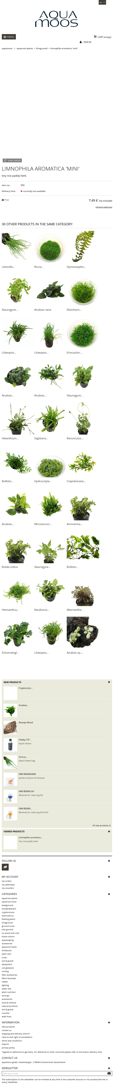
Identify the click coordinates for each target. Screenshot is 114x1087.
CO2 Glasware (8, 967)
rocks (4, 957)
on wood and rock (10, 933)
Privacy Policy (8, 1047)
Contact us (6, 1030)
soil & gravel (7, 960)
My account (10, 876)
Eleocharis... (74, 309)
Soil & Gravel (7, 1009)
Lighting (5, 985)
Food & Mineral (9, 1002)
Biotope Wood (26, 722)
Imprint (5, 1044)
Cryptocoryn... (26, 688)
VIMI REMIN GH (26, 791)
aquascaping (8, 940)
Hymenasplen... (76, 267)
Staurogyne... (10, 309)
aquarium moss (9, 901)
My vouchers (8, 888)
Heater (5, 981)
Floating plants (8, 919)
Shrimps (5, 995)
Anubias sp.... (75, 652)
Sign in (87, 42)
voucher (6, 1013)
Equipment (7, 964)
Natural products (10, 1006)
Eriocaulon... (74, 352)
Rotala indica (10, 567)
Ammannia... (74, 524)
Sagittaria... (41, 438)
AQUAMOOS (7, 48)
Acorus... (23, 756)
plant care (6, 953)
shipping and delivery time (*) (16, 1033)
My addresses (8, 884)
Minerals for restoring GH (31, 795)
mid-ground (7, 929)
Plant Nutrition (9, 992)
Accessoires (7, 999)
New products (12, 682)
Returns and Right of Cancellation (17, 1037)
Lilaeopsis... (9, 352)
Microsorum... (43, 524)
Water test (6, 988)
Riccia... (38, 267)
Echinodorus (8, 915)
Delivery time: (9, 191)
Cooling (5, 971)
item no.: (6, 185)
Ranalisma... (41, 609)
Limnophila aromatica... (30, 837)
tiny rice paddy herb (28, 841)
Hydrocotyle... (43, 481)
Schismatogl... (10, 652)
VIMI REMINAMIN (27, 774)
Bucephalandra (9, 908)
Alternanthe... (75, 609)
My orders (7, 881)
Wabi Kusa (6, 1016)
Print (7, 200)
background (7, 905)
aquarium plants (9, 898)
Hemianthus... (10, 609)
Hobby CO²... (25, 739)
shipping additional (104, 207)
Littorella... (8, 267)
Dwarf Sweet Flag (27, 760)
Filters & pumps (9, 978)
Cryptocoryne (8, 912)
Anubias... (8, 395)
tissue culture (8, 936)
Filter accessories (9, 974)
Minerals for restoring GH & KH (33, 812)
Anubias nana (42, 309)
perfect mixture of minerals (32, 778)
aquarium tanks (9, 946)
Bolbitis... (7, 481)
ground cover (8, 926)
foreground (7, 922)
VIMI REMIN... (25, 808)
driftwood (6, 950)
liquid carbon (25, 743)
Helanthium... (10, 438)
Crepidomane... (76, 481)
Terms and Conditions (12, 1040)
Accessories (7, 943)
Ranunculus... (75, 438)
